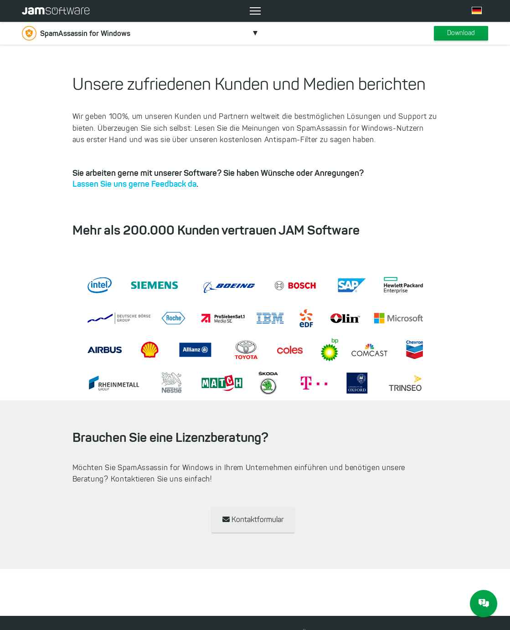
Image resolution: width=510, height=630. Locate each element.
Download (461, 33)
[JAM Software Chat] (483, 603)
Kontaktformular (252, 519)
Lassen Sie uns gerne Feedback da (134, 184)
